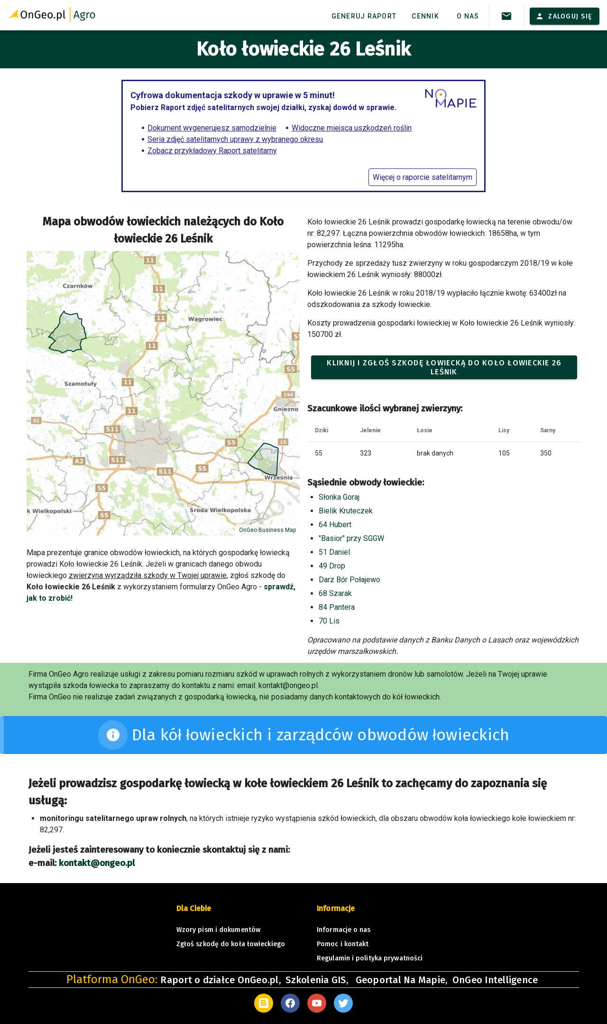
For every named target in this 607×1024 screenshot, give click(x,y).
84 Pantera (337, 607)
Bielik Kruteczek (346, 510)
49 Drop (332, 565)
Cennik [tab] (425, 16)
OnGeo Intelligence (495, 980)
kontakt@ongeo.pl (97, 863)
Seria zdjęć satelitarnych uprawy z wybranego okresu (235, 139)
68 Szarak (335, 593)
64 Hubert (335, 524)
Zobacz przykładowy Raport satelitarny (212, 150)
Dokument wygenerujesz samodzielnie (211, 127)
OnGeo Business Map (267, 530)
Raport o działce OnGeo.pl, (220, 980)
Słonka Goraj (339, 497)
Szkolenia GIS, (317, 980)
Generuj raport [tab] (364, 16)
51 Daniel (334, 552)
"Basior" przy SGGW (351, 538)
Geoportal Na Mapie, (402, 980)
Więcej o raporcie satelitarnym (422, 177)
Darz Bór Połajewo (349, 579)
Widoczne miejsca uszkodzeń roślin (352, 127)
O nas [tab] (468, 16)
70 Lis (329, 620)
